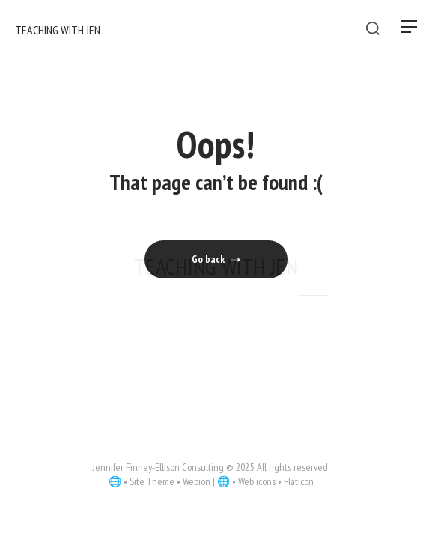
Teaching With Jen (216, 266)
